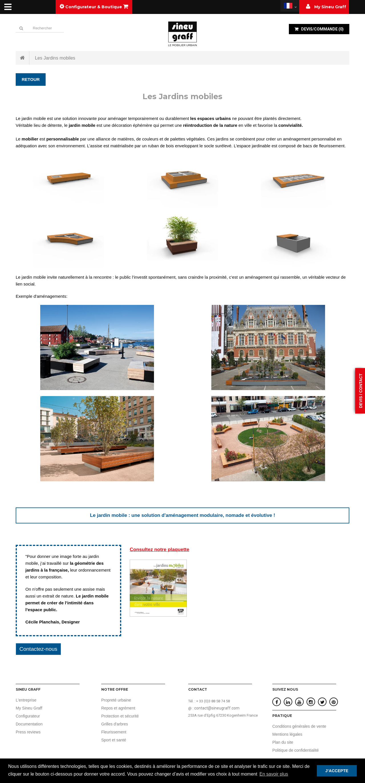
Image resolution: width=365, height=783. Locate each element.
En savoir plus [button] (273, 774)
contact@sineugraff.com (217, 708)
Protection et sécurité (120, 716)
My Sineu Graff (29, 708)
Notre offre (114, 689)
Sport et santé (113, 740)
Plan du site (282, 742)
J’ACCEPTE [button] (336, 770)
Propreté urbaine (116, 700)
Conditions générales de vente (299, 726)
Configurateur (28, 716)
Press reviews (28, 732)
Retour (31, 79)
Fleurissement (113, 732)
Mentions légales (287, 734)
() (322, 29)
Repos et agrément (118, 708)
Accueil (22, 58)
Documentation (29, 724)
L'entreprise (26, 700)
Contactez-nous (38, 649)
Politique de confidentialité (295, 750)
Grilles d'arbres (114, 724)
